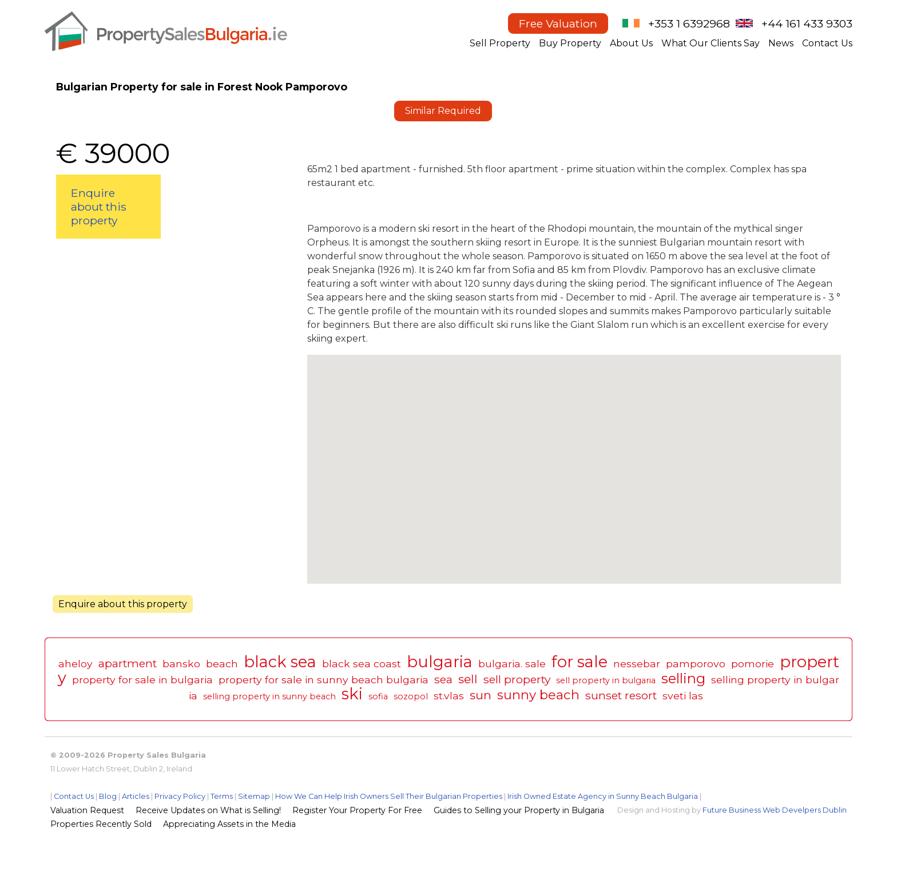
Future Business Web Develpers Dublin (774, 810)
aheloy (75, 664)
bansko (181, 664)
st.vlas (449, 696)
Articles (135, 796)
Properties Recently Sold (101, 824)
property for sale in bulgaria (142, 680)
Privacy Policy (179, 796)
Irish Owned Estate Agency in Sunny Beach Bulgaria (602, 796)
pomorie (752, 664)
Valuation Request (87, 810)
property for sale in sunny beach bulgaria (323, 680)
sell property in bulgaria (606, 680)
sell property (516, 679)
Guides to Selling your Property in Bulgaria (519, 810)
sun (480, 695)
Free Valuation (558, 23)
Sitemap (254, 796)
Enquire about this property (98, 206)
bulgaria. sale (512, 664)
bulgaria (440, 661)
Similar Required (443, 110)
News (780, 43)
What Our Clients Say (710, 43)
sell (468, 679)
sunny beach (538, 695)
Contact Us (827, 43)
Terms (222, 796)
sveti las (682, 696)
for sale (579, 661)
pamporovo (695, 664)
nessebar (636, 664)
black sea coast (361, 664)
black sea (280, 661)
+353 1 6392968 (689, 23)
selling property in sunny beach (269, 696)
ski (352, 693)
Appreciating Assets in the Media (229, 824)
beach (222, 664)
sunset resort (621, 695)
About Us (631, 43)
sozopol (411, 696)
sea (443, 679)
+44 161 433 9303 (806, 23)
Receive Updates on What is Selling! (208, 810)
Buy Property (570, 43)
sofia (378, 696)
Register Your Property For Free (357, 810)
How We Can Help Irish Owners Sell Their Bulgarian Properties (388, 796)
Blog (108, 796)
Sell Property (500, 43)
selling (683, 678)
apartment (127, 663)
